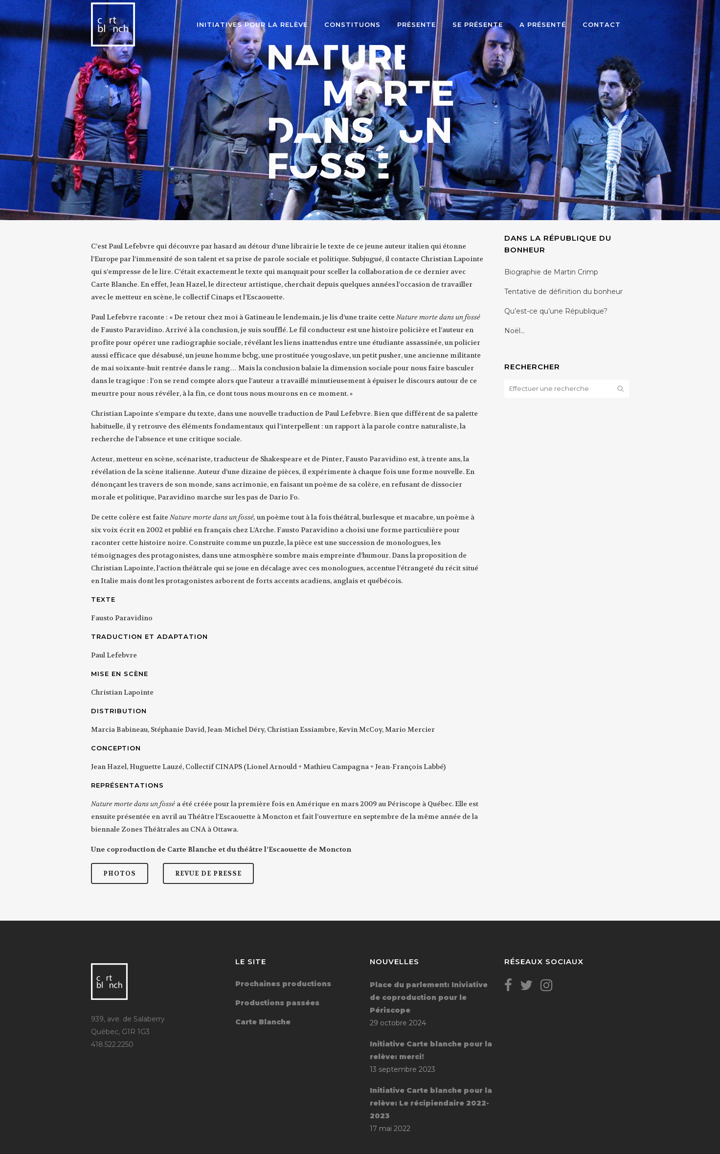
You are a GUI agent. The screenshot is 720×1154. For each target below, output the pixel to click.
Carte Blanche (263, 1022)
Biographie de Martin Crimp (551, 272)
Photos (119, 873)
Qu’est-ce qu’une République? (556, 311)
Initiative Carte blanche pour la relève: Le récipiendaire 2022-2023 (431, 1103)
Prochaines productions (283, 983)
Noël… (514, 330)
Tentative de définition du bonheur (563, 291)
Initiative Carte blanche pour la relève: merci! (431, 1050)
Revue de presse (208, 873)
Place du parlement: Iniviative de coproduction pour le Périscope (429, 997)
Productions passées (277, 1002)
